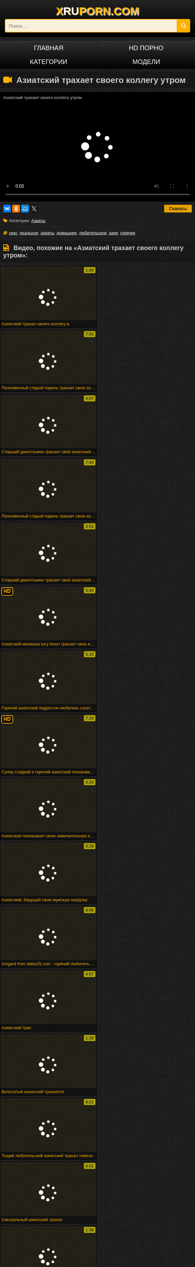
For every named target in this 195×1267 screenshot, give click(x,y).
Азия (162, 1063)
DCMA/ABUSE (52, 1258)
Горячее (97, 1063)
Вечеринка (32, 1107)
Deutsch (97, 1213)
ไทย (97, 1224)
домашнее (67, 232)
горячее (127, 232)
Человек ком (162, 1125)
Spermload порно (32, 1125)
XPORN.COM (97, 11)
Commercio (97, 1107)
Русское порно (32, 1213)
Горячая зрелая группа (51, 1166)
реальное (29, 232)
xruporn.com (23, 1258)
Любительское (32, 1063)
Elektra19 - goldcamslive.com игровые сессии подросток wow (77, 1161)
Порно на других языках (42, 1202)
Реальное (32, 1053)
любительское (93, 232)
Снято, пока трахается (96, 1166)
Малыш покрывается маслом (145, 1180)
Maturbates (97, 1125)
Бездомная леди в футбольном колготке (67, 1170)
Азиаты (38, 220)
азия (113, 232)
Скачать (178, 208)
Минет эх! (117, 1170)
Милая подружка (20, 1151)
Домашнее (32, 1072)
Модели (146, 61)
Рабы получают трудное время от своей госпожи (85, 1151)
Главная (48, 47)
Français (162, 1213)
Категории (48, 61)
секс (13, 232)
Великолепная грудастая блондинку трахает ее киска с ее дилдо (76, 1175)
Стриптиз (32, 1116)
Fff (136, 1151)
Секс (97, 1053)
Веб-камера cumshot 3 (71, 1156)
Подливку (97, 1116)
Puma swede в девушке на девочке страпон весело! (65, 1180)
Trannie (162, 1116)
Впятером (32, 1098)
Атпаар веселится (154, 1161)
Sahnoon (97, 1098)
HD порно (146, 47)
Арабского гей (162, 1107)
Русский (32, 1224)
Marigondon (162, 1098)
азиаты (47, 232)
